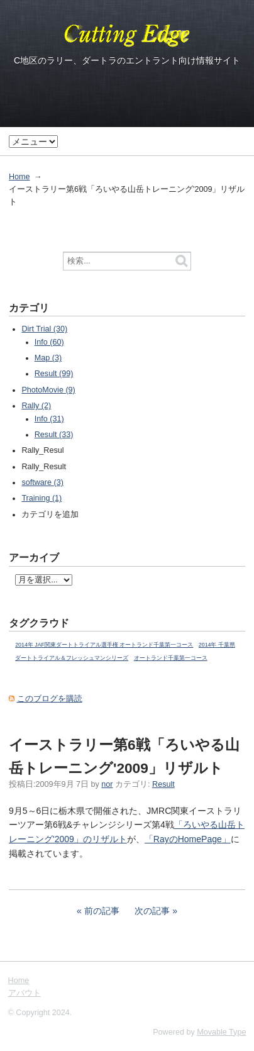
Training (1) (41, 498)
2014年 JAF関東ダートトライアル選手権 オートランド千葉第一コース (104, 645)
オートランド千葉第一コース (170, 658)
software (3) (42, 482)
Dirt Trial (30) (44, 329)
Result (163, 784)
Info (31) (49, 418)
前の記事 (101, 911)
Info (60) (49, 342)
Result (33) (54, 434)
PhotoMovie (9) (48, 390)
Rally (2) (36, 405)
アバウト (24, 993)
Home (19, 176)
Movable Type (221, 1032)
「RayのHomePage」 (188, 839)
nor (107, 784)
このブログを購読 (49, 698)
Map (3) (48, 357)
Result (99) (54, 373)
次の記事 (152, 911)
